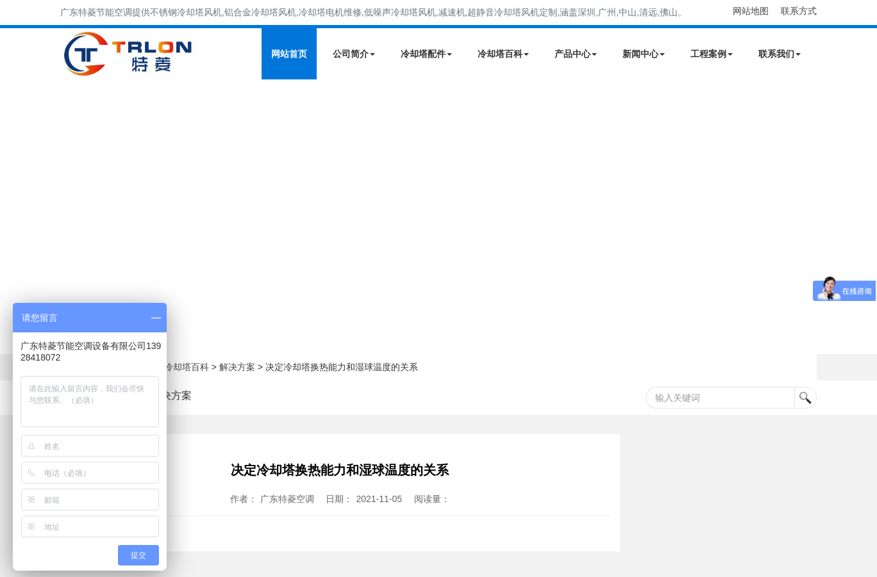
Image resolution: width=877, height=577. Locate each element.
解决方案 (237, 367)
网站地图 (751, 11)
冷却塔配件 (426, 54)
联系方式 (799, 11)
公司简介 (354, 54)
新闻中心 (643, 54)
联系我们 (779, 54)
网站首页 (289, 54)
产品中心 (576, 54)
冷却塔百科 (503, 54)
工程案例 (711, 54)
